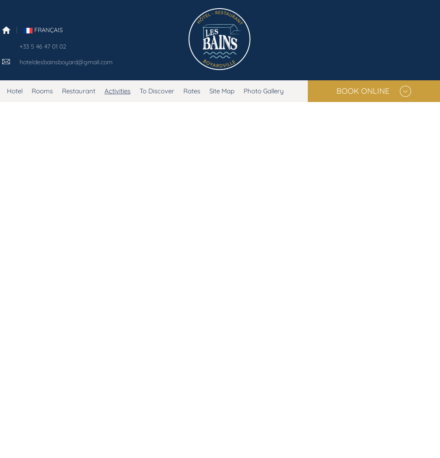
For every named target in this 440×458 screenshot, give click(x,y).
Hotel (15, 91)
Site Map (222, 91)
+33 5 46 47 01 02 (43, 46)
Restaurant (78, 91)
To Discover (157, 91)
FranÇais (43, 30)
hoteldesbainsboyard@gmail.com (66, 62)
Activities (117, 91)
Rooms (42, 91)
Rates (191, 91)
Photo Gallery (264, 91)
